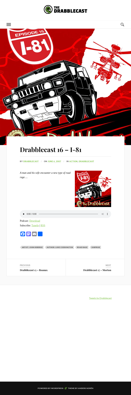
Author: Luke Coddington (60, 247)
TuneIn (35, 225)
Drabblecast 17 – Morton (97, 270)
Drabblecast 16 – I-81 (51, 149)
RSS (43, 225)
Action (73, 161)
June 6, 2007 (54, 161)
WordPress (57, 388)
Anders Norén (85, 388)
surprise (96, 247)
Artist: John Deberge (32, 247)
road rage (82, 247)
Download (34, 220)
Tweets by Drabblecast (100, 298)
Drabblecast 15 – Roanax (34, 270)
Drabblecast (31, 161)
